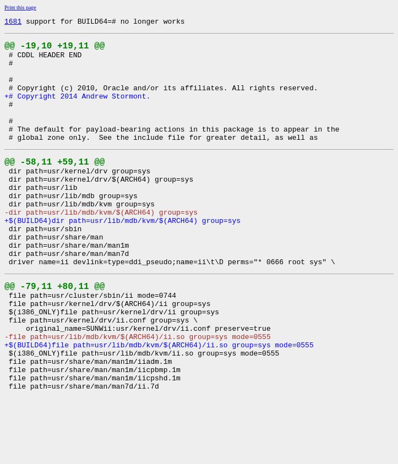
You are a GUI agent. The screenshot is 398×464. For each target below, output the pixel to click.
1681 (12, 23)
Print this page (20, 7)
